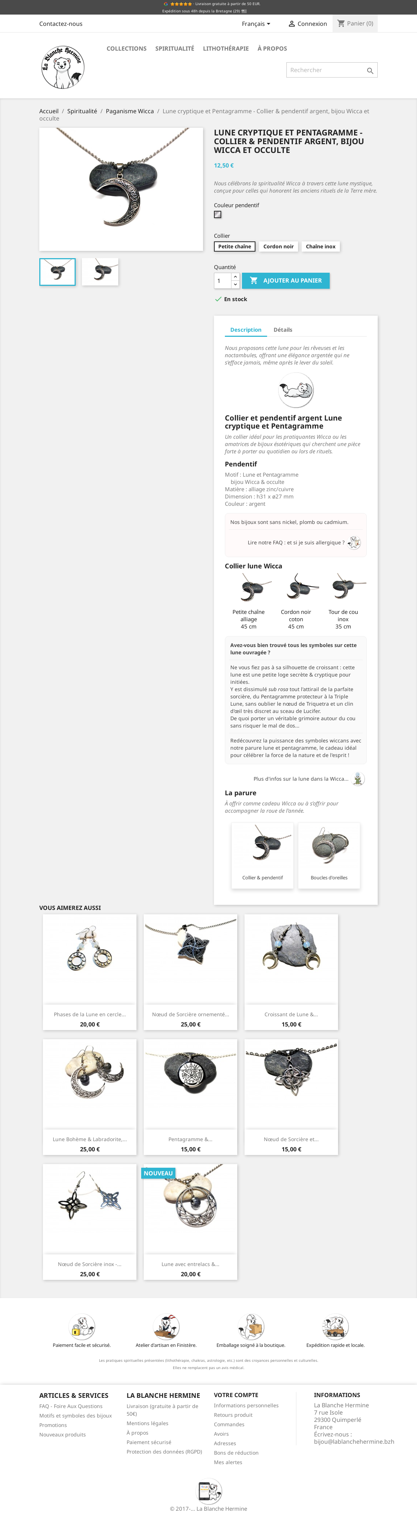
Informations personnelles (246, 1405)
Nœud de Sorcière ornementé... (190, 1014)
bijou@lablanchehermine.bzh (354, 1442)
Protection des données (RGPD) (164, 1451)
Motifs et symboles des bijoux (75, 1415)
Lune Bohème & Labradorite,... (90, 1139)
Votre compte (236, 1395)
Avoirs (221, 1433)
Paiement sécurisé (149, 1442)
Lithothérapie (226, 48)
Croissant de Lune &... (291, 1014)
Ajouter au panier (286, 280)
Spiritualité (174, 48)
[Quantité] (222, 281)
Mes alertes (228, 1462)
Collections (127, 48)
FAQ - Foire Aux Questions (71, 1406)
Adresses (225, 1443)
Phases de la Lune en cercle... (90, 1014)
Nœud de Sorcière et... (291, 1139)
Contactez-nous (61, 24)
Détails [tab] (283, 329)
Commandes (229, 1424)
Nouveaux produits (62, 1434)
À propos (272, 48)
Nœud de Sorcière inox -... (90, 1264)
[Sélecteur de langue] (257, 24)
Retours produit (233, 1414)
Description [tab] (246, 329)
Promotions (53, 1425)
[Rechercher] (332, 70)
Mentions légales (147, 1423)
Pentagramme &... (190, 1139)
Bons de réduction (236, 1452)
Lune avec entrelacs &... (190, 1264)
